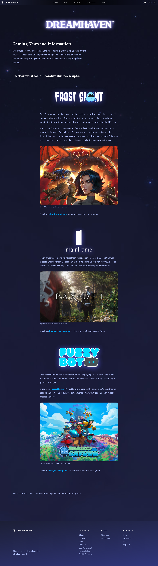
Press (125, 535)
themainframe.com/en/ (60, 331)
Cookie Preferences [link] (86, 554)
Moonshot (105, 535)
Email (125, 542)
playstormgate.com (58, 214)
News (66, 2)
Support (126, 545)
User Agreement (85, 548)
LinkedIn (126, 539)
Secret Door (105, 539)
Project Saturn (57, 389)
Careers (82, 539)
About (81, 535)
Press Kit (82, 545)
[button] (78, 2)
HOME (56, 2)
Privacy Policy (84, 551)
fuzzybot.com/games (59, 471)
